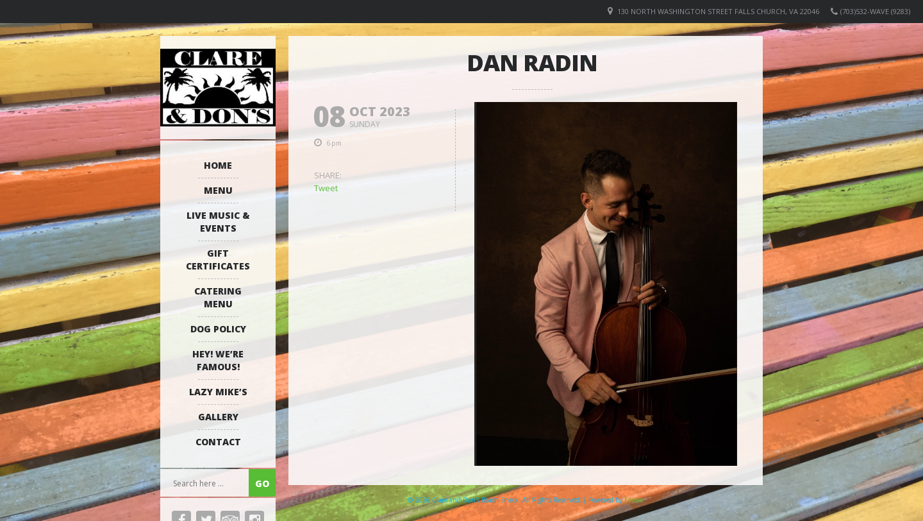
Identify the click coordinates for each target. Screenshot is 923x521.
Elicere (634, 499)
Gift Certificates (218, 259)
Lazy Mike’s (218, 392)
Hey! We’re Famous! (218, 360)
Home (218, 165)
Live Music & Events (218, 221)
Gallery (218, 417)
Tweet (326, 188)
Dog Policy (218, 329)
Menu (218, 190)
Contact (218, 442)
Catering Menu (218, 297)
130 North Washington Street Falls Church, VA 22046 (718, 11)
